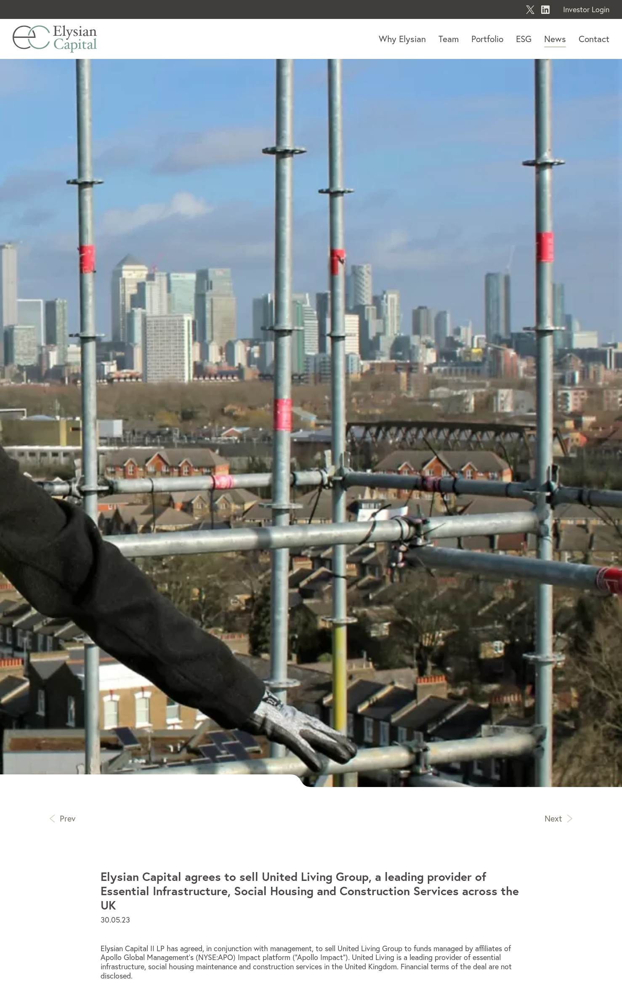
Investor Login (586, 9)
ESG (524, 38)
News (555, 38)
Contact (594, 38)
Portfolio (487, 38)
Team (449, 38)
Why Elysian (402, 38)
